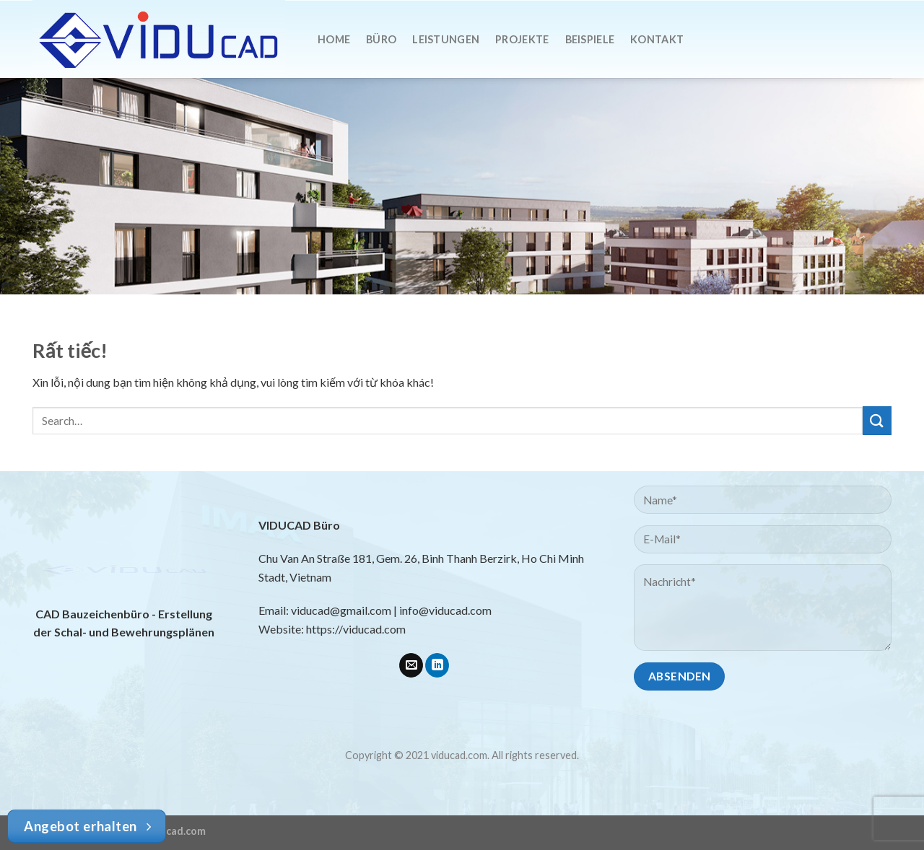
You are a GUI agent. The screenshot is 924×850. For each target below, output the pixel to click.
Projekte (522, 39)
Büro (381, 39)
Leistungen (445, 39)
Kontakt (657, 39)
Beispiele (590, 39)
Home (334, 39)
